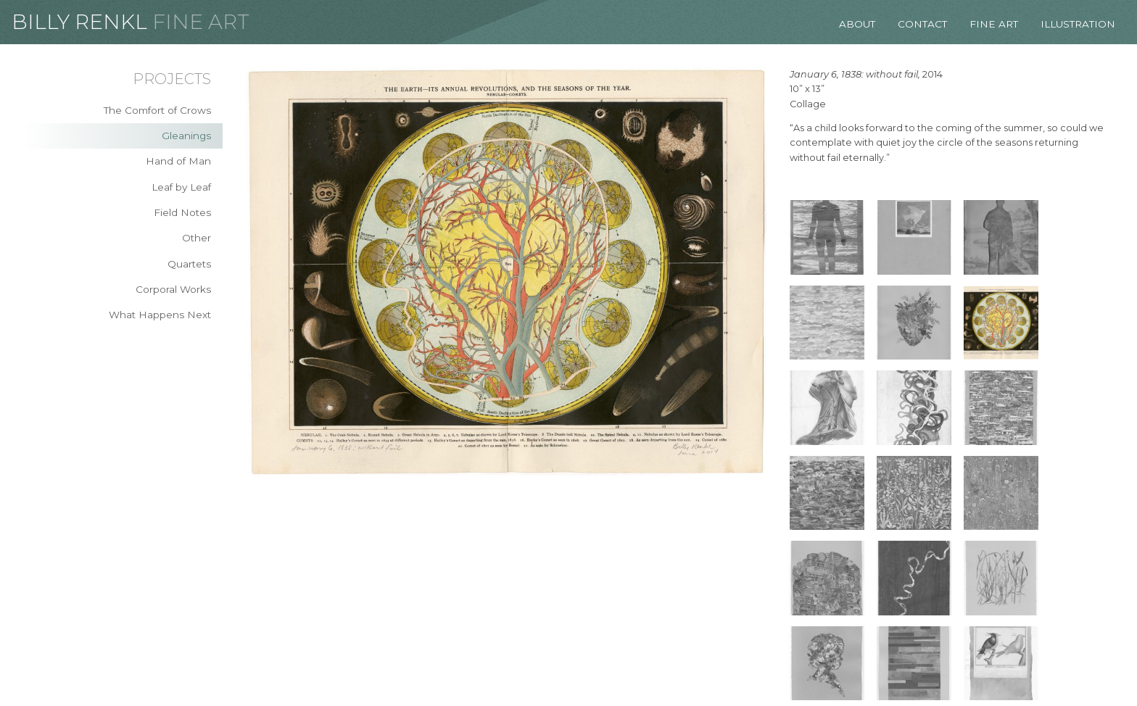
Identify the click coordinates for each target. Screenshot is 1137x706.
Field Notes (182, 212)
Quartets (189, 264)
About (857, 24)
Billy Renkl (79, 21)
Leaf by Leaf (181, 187)
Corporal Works (173, 289)
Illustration (1078, 24)
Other (196, 238)
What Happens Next (160, 314)
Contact (922, 24)
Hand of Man (178, 161)
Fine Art (200, 21)
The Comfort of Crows (157, 110)
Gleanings (186, 135)
